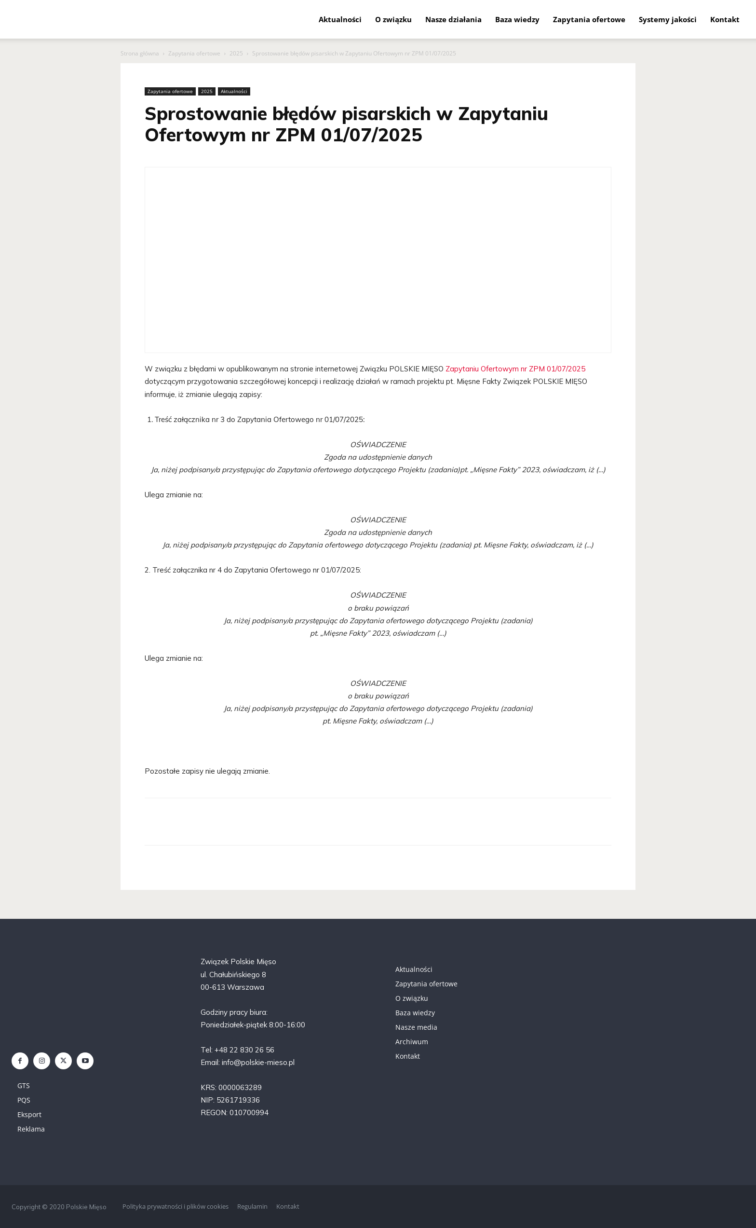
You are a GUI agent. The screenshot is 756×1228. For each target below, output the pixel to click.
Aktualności (340, 19)
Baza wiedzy (517, 19)
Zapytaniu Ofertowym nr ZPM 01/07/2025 (515, 368)
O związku (393, 19)
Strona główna (140, 53)
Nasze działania (453, 19)
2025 (236, 53)
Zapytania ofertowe (589, 19)
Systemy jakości (668, 19)
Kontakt (725, 19)
